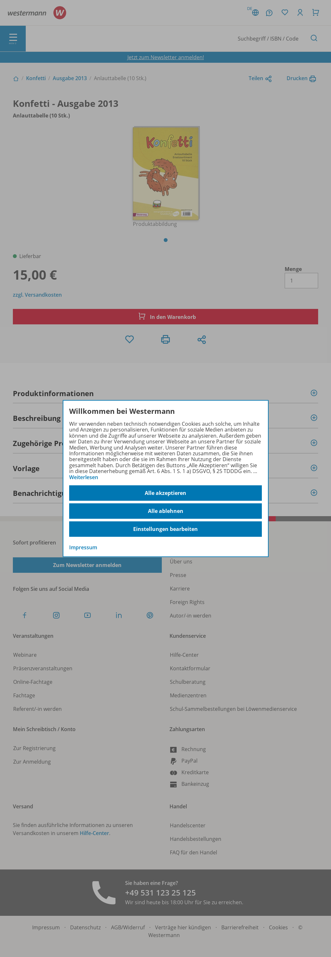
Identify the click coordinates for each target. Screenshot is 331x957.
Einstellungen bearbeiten (165, 529)
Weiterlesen (83, 477)
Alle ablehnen (165, 511)
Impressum (83, 547)
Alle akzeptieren (165, 493)
